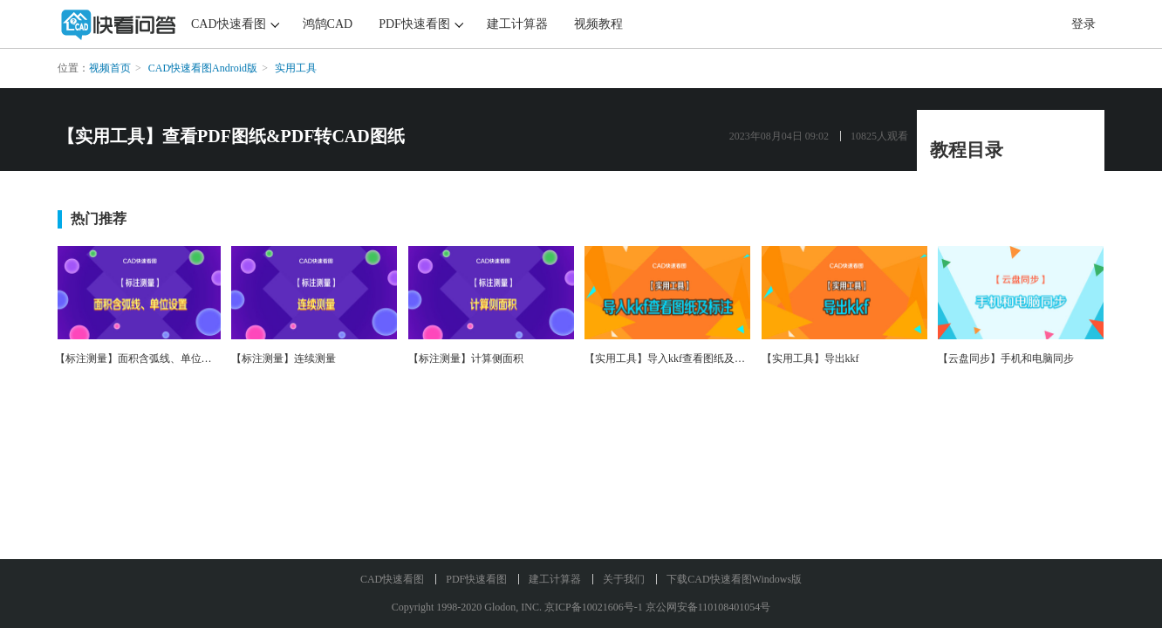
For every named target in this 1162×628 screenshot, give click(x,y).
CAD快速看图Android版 (202, 68)
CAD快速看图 (228, 24)
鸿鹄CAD (328, 24)
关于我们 (624, 579)
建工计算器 (517, 24)
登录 (1083, 24)
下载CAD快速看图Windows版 (734, 579)
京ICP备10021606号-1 (593, 607)
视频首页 (110, 68)
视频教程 (598, 24)
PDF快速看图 (414, 24)
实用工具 (296, 68)
